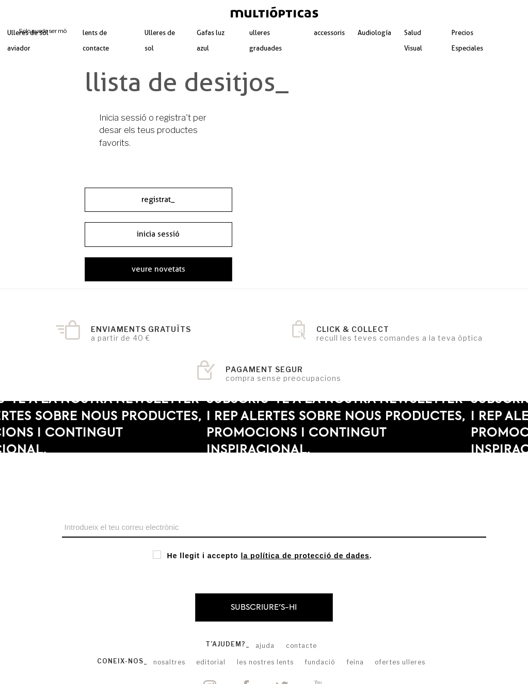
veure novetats (158, 269)
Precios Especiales (467, 40)
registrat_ (158, 199)
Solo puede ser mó (43, 31)
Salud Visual (413, 40)
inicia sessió (158, 234)
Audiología (374, 32)
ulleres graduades (265, 40)
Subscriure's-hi (264, 607)
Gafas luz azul (211, 40)
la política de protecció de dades (305, 556)
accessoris (329, 32)
